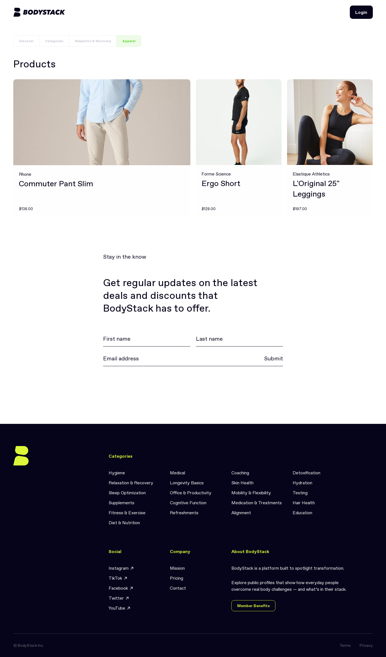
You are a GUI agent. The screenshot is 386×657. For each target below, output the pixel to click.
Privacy (366, 645)
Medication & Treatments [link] (256, 503)
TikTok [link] (118, 578)
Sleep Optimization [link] (127, 493)
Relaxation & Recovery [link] (131, 483)
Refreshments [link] (184, 513)
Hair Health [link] (304, 503)
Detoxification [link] (306, 473)
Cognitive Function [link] (188, 503)
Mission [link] (177, 568)
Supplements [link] (121, 503)
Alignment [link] (241, 513)
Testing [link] (300, 493)
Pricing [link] (176, 578)
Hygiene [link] (117, 473)
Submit (273, 358)
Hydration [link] (302, 483)
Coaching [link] (240, 473)
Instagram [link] (121, 568)
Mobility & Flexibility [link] (251, 493)
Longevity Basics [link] (187, 483)
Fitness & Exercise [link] (127, 513)
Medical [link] (177, 473)
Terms (345, 645)
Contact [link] (178, 588)
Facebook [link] (121, 588)
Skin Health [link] (242, 483)
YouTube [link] (120, 608)
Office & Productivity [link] (190, 493)
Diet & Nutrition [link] (124, 523)
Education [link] (302, 513)
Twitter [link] (119, 598)
